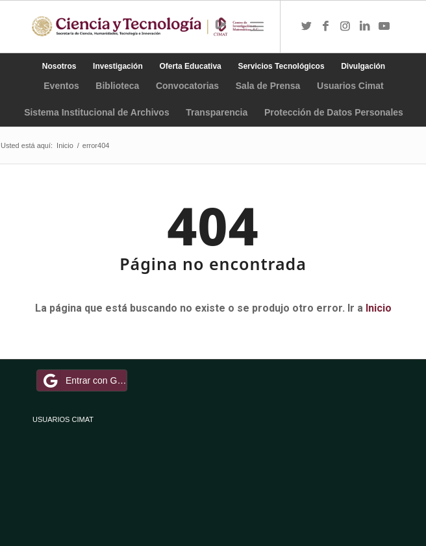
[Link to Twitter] (306, 26)
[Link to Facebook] (326, 26)
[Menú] (257, 26)
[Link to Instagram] (345, 26)
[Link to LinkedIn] (365, 26)
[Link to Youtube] (384, 26)
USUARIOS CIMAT (63, 419)
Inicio (379, 308)
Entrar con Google (83, 380)
